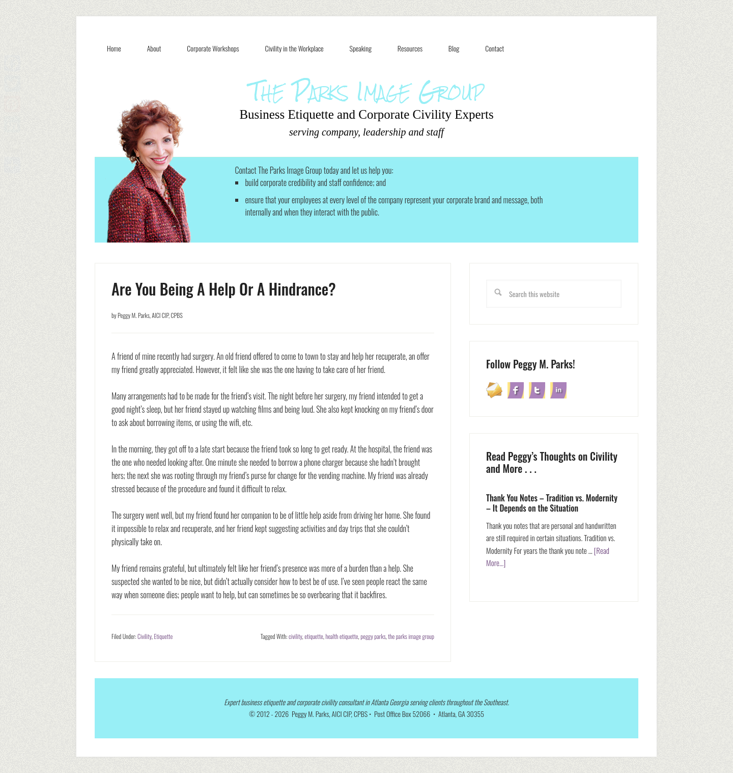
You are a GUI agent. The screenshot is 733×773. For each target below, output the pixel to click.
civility (295, 636)
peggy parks (372, 636)
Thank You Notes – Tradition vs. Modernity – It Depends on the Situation (551, 503)
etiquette (313, 636)
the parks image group (411, 636)
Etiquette (163, 636)
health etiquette (341, 636)
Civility (144, 636)
